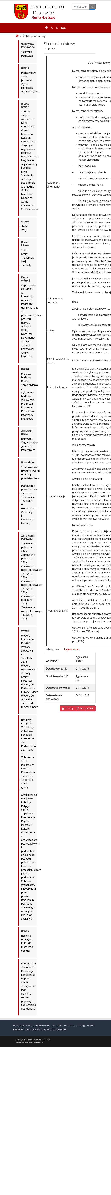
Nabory (25, 523)
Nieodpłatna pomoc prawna (28, 892)
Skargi (25, 810)
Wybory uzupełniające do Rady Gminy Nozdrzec (29, 673)
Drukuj (67, 708)
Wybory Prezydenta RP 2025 (27, 639)
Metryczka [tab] (52, 649)
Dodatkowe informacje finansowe (28, 414)
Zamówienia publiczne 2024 (28, 599)
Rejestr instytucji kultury (26, 824)
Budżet (25, 381)
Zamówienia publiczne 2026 (28, 547)
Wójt (24, 230)
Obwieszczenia (29, 209)
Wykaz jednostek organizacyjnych (30, 87)
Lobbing (26, 802)
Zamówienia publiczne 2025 (28, 558)
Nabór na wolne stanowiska (27, 201)
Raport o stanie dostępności (28, 982)
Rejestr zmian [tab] (72, 649)
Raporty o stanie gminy (27, 783)
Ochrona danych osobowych (27, 115)
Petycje (25, 806)
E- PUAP (26, 943)
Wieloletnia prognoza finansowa (27, 403)
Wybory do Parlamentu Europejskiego (29, 688)
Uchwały (26, 265)
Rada (24, 226)
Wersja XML (85, 708)
